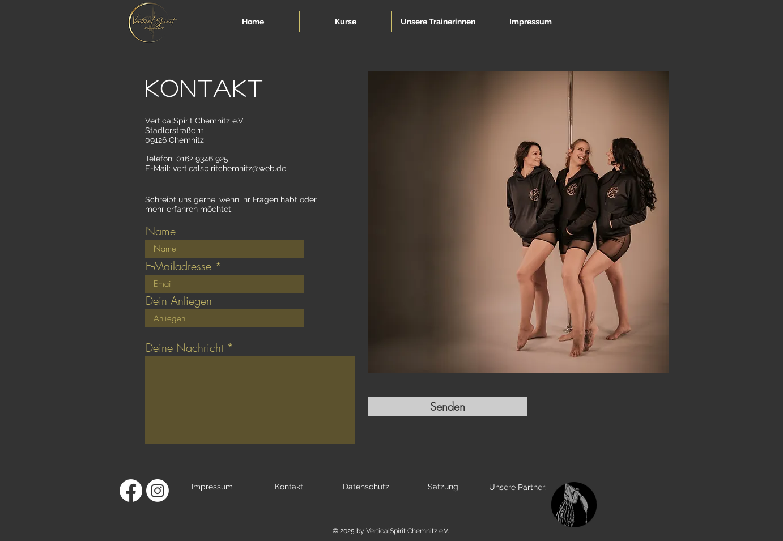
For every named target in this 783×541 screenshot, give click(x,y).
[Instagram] (157, 490)
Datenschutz (366, 486)
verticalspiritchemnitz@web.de (229, 168)
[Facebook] (131, 490)
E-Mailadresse (178, 266)
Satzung (443, 486)
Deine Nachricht (184, 347)
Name (161, 231)
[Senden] (447, 406)
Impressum (212, 486)
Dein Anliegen (179, 300)
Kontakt (289, 486)
